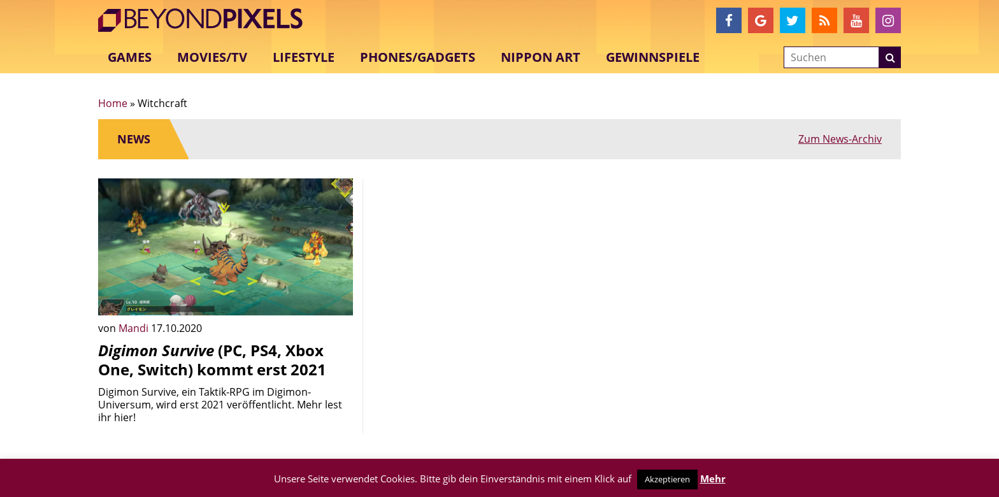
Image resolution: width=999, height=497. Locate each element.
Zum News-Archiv (840, 139)
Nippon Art (540, 57)
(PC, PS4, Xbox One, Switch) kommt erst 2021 (212, 360)
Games (130, 57)
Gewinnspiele (653, 57)
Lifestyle (303, 57)
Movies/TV (212, 57)
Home (112, 103)
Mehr (713, 478)
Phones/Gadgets (417, 57)
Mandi (135, 328)
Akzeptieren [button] (667, 479)
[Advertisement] (499, 267)
